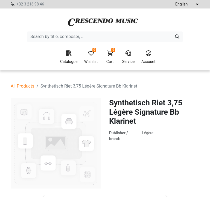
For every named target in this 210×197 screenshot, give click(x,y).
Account (148, 57)
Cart (109, 57)
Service (128, 57)
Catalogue (68, 57)
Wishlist (91, 57)
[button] (102, 176)
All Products (22, 86)
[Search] (177, 36)
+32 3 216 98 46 (30, 4)
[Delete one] (56, 176)
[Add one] (81, 176)
